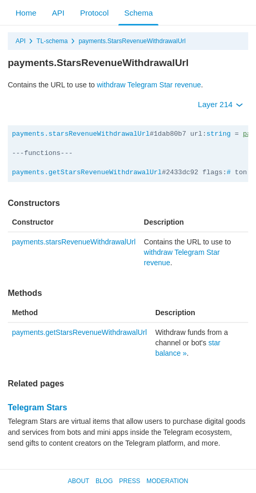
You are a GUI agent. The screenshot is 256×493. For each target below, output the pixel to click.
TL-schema (52, 41)
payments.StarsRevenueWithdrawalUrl (131, 41)
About (78, 481)
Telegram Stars (37, 407)
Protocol (94, 12)
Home (26, 12)
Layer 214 (220, 104)
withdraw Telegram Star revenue (149, 85)
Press (129, 481)
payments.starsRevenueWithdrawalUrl (81, 134)
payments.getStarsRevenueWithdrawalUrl (87, 172)
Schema (138, 12)
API (58, 12)
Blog (104, 481)
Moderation (167, 481)
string (218, 134)
